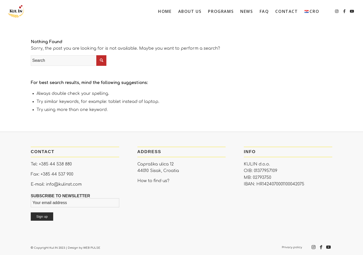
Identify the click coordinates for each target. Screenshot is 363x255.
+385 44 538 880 (55, 164)
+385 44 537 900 (57, 174)
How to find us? (153, 181)
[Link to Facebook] (344, 11)
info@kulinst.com (64, 184)
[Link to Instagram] (337, 11)
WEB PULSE (91, 247)
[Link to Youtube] (352, 11)
